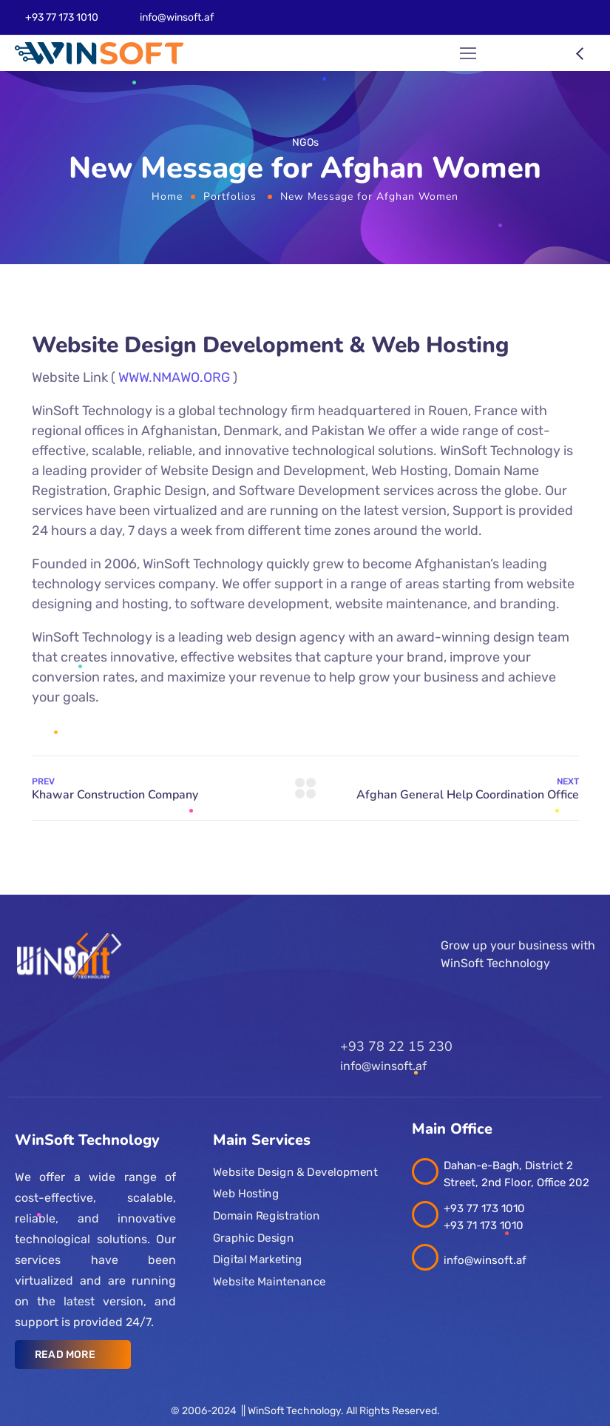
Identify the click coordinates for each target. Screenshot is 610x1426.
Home (167, 196)
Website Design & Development (295, 1172)
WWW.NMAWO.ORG (174, 377)
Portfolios (230, 196)
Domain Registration (266, 1215)
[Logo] (99, 53)
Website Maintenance (269, 1281)
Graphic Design (253, 1238)
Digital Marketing (257, 1259)
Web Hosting (246, 1193)
